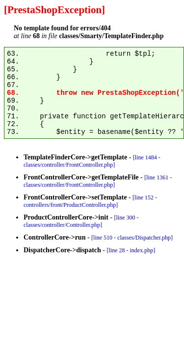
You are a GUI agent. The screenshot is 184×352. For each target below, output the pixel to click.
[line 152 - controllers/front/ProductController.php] (90, 201)
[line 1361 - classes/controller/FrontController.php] (98, 181)
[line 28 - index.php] (131, 250)
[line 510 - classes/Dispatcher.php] (132, 237)
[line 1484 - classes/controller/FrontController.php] (92, 161)
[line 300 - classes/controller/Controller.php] (81, 221)
